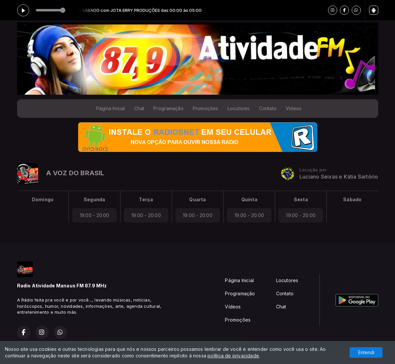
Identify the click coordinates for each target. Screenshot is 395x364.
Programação (168, 108)
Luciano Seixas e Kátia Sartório (338, 177)
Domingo (43, 199)
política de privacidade (233, 355)
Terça (146, 199)
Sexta (301, 199)
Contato (267, 108)
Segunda (94, 199)
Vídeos (293, 108)
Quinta (249, 199)
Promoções (205, 108)
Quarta (197, 199)
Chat (139, 108)
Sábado (352, 199)
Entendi (366, 352)
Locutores (239, 108)
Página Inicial (110, 108)
